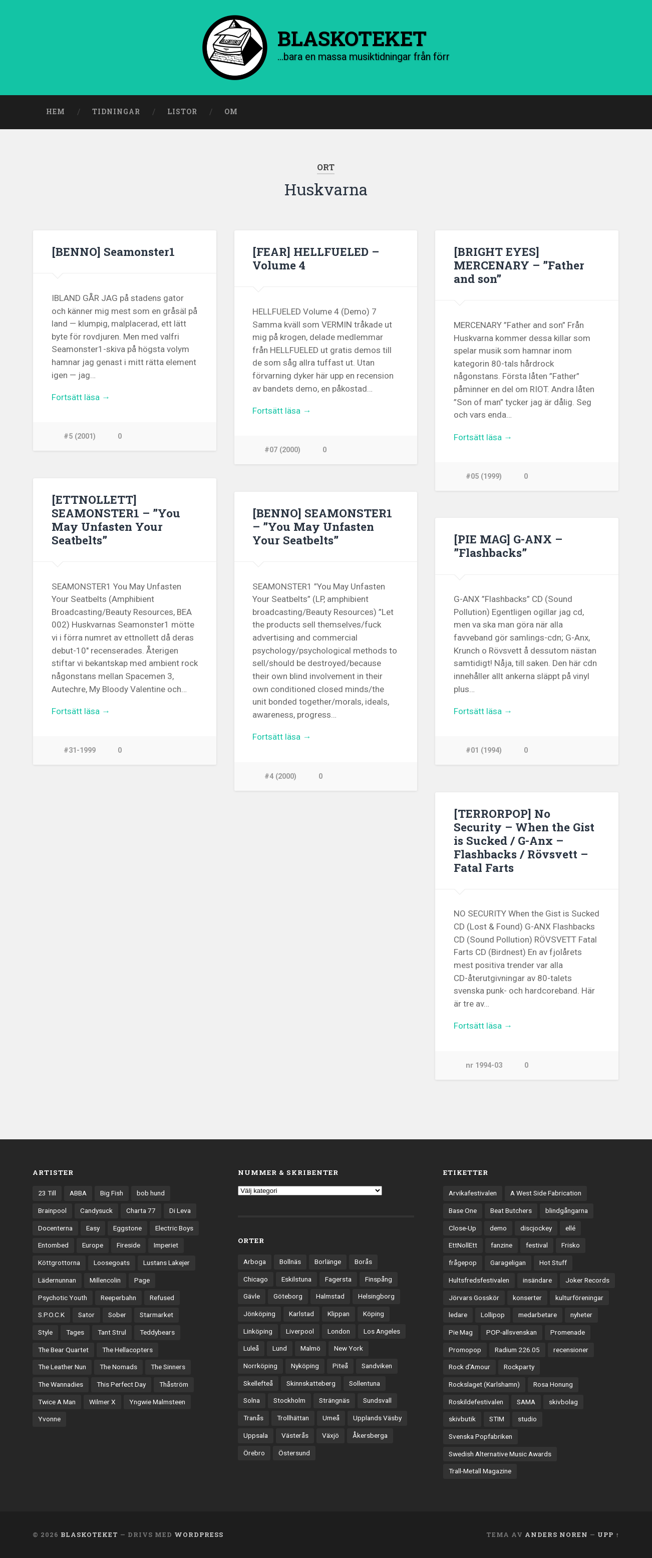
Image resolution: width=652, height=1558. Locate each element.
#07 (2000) (282, 450)
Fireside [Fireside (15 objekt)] (128, 1245)
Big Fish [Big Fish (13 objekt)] (111, 1193)
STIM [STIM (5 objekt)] (496, 1419)
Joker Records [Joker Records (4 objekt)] (587, 1280)
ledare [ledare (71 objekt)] (458, 1315)
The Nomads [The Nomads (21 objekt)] (118, 1367)
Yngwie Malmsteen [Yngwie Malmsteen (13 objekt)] (157, 1402)
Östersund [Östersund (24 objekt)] (294, 1453)
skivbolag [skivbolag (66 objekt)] (563, 1402)
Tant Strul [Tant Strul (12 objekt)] (112, 1332)
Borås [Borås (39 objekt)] (363, 1262)
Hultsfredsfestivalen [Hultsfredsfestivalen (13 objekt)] (479, 1280)
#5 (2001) (80, 436)
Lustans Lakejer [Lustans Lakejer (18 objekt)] (166, 1263)
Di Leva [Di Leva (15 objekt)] (180, 1210)
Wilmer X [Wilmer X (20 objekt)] (102, 1402)
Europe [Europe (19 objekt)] (92, 1245)
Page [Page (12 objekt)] (142, 1280)
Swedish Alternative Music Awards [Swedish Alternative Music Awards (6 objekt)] (500, 1454)
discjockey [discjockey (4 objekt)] (536, 1228)
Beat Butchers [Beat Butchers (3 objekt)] (511, 1210)
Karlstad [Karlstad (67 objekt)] (301, 1314)
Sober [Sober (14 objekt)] (117, 1315)
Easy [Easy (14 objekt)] (93, 1228)
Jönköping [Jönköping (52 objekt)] (259, 1314)
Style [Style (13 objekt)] (45, 1332)
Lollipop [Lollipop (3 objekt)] (493, 1315)
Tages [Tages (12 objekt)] (75, 1332)
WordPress (198, 1534)
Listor (182, 111)
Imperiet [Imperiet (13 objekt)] (166, 1245)
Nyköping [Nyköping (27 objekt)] (305, 1366)
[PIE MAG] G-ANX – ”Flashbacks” (508, 545)
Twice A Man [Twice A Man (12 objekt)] (57, 1402)
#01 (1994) (484, 750)
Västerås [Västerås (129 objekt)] (294, 1435)
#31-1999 (80, 750)
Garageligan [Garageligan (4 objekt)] (508, 1263)
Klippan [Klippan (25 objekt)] (339, 1314)
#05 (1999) (484, 476)
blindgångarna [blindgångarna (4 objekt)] (566, 1210)
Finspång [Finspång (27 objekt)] (378, 1279)
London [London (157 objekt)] (339, 1331)
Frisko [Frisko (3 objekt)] (570, 1245)
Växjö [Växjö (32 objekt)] (330, 1435)
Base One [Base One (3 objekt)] (463, 1210)
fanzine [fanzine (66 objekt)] (501, 1245)
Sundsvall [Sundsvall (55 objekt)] (377, 1400)
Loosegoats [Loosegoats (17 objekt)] (112, 1263)
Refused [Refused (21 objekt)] (162, 1298)
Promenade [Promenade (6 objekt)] (567, 1332)
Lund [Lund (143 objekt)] (279, 1348)
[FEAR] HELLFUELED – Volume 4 (315, 258)
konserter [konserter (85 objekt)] (527, 1298)
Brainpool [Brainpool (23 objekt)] (52, 1210)
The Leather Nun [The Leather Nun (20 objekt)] (62, 1367)
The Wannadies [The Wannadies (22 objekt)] (60, 1384)
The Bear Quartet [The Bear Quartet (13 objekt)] (63, 1350)
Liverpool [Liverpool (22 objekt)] (300, 1331)
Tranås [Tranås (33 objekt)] (253, 1418)
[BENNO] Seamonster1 (113, 251)
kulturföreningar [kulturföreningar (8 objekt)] (579, 1298)
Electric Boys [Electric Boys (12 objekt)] (174, 1228)
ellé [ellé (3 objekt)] (570, 1228)
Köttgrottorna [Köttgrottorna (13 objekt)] (59, 1263)
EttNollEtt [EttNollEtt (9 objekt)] (463, 1245)
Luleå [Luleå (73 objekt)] (251, 1348)
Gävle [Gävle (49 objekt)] (251, 1296)
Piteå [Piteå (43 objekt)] (340, 1366)
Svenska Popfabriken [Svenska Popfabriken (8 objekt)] (480, 1436)
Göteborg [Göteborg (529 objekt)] (287, 1296)
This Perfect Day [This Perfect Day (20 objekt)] (121, 1384)
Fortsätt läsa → (81, 397)
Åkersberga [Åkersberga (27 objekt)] (370, 1435)
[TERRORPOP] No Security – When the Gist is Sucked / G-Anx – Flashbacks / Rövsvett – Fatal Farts (524, 840)
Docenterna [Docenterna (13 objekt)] (55, 1228)
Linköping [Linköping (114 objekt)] (257, 1331)
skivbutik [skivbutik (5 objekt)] (462, 1419)
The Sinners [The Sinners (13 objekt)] (168, 1367)
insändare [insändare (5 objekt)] (537, 1280)
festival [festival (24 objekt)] (537, 1245)
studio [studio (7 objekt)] (527, 1419)
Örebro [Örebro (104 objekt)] (254, 1453)
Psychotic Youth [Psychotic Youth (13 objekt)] (62, 1298)
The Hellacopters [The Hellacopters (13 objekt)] (127, 1350)
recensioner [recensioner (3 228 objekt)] (570, 1350)
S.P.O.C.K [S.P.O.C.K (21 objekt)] (51, 1315)
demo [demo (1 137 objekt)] (498, 1228)
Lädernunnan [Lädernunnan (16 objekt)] (57, 1280)
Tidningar (116, 111)
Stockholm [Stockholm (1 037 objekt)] (289, 1400)
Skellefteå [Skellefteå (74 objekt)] (258, 1383)
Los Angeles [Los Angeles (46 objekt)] (382, 1331)
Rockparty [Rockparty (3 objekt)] (519, 1367)
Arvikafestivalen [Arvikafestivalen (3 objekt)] (473, 1193)
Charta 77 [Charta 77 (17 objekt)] (141, 1210)
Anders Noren (556, 1534)
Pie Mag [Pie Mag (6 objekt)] (461, 1332)
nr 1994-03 (484, 1065)
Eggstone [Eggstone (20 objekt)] (127, 1228)
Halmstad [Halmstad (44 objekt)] (330, 1296)
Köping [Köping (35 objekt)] (373, 1314)
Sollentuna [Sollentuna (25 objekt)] (364, 1383)
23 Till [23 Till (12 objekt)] (47, 1193)
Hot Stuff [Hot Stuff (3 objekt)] (553, 1263)
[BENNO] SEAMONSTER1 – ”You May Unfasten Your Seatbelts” (322, 526)
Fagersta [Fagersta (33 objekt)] (338, 1279)
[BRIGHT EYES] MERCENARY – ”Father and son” (519, 265)
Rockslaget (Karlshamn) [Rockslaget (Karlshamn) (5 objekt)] (484, 1384)
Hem (55, 111)
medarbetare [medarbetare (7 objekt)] (537, 1315)
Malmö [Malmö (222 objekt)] (310, 1348)
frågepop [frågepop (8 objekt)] (463, 1263)
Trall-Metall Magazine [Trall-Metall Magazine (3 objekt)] (480, 1471)
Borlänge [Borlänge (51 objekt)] (327, 1262)
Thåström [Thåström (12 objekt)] (173, 1384)
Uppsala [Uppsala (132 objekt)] (255, 1435)
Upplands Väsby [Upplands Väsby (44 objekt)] (377, 1418)
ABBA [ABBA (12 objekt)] (78, 1193)
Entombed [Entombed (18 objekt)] (53, 1245)
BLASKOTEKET (89, 1534)
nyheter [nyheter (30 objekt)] (581, 1315)
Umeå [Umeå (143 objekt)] (331, 1418)
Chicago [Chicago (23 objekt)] (255, 1279)
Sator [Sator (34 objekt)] (86, 1315)
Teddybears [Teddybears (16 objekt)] (157, 1332)
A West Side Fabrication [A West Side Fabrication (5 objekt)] (545, 1193)
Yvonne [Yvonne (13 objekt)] (49, 1419)
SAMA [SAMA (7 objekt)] (526, 1402)
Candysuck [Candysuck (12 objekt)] (96, 1210)
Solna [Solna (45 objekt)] (251, 1400)
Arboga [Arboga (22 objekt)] (254, 1262)
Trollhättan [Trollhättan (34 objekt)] (293, 1418)
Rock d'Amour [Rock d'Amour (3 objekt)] (469, 1367)
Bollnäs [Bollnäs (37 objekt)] (290, 1262)
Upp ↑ (608, 1534)
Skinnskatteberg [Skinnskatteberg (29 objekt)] (311, 1383)
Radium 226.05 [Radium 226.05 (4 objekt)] (517, 1350)
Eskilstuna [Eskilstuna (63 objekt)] (296, 1279)
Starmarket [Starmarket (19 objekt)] (156, 1315)
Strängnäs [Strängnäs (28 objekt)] (334, 1400)
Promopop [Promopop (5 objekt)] (465, 1350)
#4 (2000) (280, 776)
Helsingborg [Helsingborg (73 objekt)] (376, 1296)
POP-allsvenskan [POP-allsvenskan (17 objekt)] (511, 1332)
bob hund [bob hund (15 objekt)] (151, 1193)
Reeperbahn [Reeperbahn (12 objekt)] (118, 1298)
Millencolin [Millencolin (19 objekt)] (105, 1280)
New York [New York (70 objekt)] (348, 1348)
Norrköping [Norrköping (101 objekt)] (260, 1366)
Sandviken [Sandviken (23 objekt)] (377, 1366)
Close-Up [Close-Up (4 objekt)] (462, 1228)
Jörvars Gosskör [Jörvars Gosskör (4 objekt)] (474, 1298)
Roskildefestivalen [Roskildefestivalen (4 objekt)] (476, 1402)
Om (231, 111)
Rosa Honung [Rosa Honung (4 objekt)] (553, 1384)
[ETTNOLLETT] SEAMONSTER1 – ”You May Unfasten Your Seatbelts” (116, 519)
